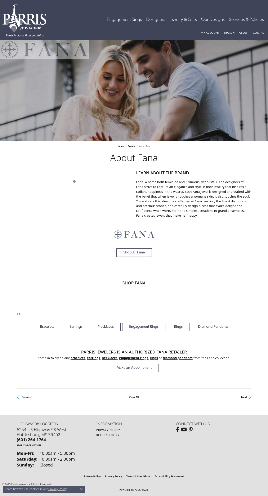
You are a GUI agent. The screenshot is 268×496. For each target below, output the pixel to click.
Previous (27, 397)
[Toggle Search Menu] (229, 33)
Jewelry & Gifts (183, 19)
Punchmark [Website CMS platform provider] (142, 489)
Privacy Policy (108, 430)
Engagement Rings (124, 19)
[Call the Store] (31, 439)
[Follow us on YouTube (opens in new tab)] (184, 429)
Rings (178, 327)
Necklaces (106, 327)
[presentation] (20, 314)
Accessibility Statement (169, 476)
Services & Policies (246, 19)
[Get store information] (29, 445)
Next (244, 397)
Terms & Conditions (138, 476)
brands (131, 146)
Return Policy (108, 435)
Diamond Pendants (213, 327)
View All (134, 397)
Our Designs (213, 19)
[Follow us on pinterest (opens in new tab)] (191, 429)
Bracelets (47, 327)
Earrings (76, 327)
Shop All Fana (134, 252)
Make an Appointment (134, 368)
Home (120, 146)
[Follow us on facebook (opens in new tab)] (177, 429)
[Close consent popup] (81, 489)
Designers (155, 19)
